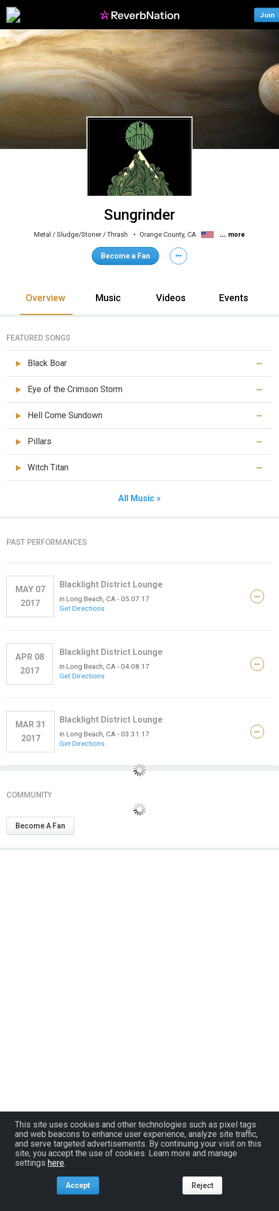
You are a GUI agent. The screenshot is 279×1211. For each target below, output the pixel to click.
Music (108, 297)
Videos (171, 297)
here (56, 1163)
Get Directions (81, 608)
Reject (202, 1185)
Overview (45, 297)
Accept (78, 1185)
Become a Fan (125, 256)
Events (233, 297)
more (236, 234)
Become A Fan (40, 826)
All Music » (139, 498)
